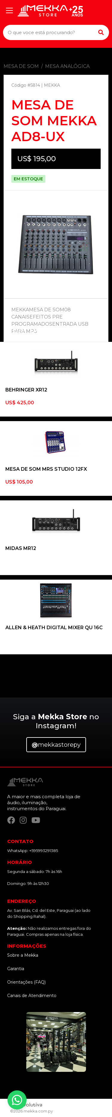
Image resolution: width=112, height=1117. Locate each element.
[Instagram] (23, 820)
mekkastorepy (56, 744)
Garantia (15, 968)
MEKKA (52, 85)
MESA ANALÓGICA (67, 66)
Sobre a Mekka (22, 955)
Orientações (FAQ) (26, 982)
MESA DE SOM (21, 66)
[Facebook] (11, 820)
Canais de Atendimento (31, 995)
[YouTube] (35, 820)
